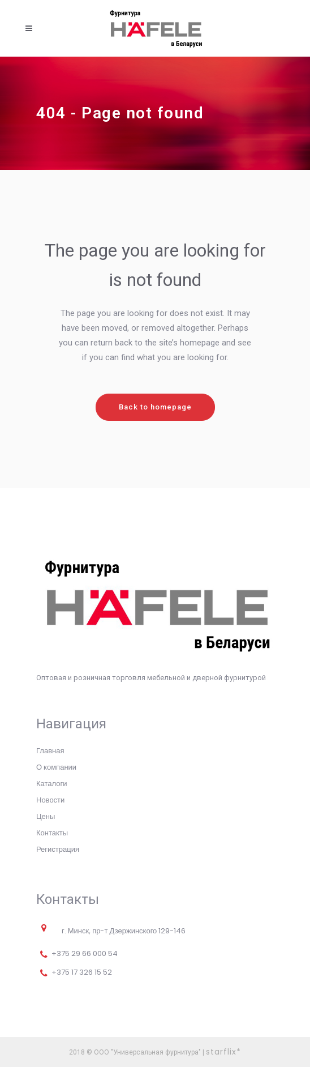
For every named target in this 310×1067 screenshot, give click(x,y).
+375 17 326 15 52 (81, 972)
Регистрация (57, 849)
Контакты (52, 832)
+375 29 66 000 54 (84, 953)
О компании (56, 767)
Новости (50, 800)
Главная (50, 750)
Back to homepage (155, 407)
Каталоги (51, 783)
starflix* (223, 1051)
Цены (45, 816)
